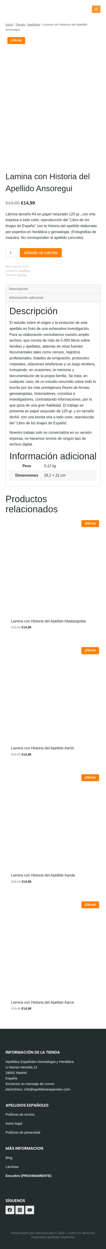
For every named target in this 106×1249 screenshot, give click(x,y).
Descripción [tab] (18, 289)
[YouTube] (29, 1210)
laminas (22, 274)
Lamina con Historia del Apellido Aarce (42, 1002)
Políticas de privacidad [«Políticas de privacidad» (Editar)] (23, 1132)
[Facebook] (10, 1210)
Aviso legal (14, 1123)
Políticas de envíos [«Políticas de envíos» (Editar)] (20, 1114)
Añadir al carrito (41, 252)
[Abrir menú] (96, 9)
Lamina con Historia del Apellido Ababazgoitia (48, 621)
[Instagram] (19, 1210)
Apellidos (24, 270)
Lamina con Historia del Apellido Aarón (42, 748)
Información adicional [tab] (26, 297)
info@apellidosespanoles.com (47, 1089)
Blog (9, 1158)
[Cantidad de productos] (12, 252)
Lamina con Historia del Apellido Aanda (43, 875)
